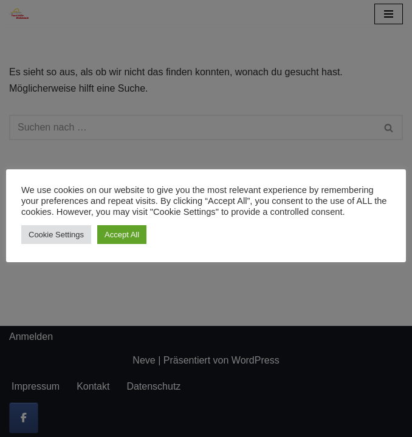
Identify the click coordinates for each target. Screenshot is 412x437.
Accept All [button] (122, 234)
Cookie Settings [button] (56, 234)
